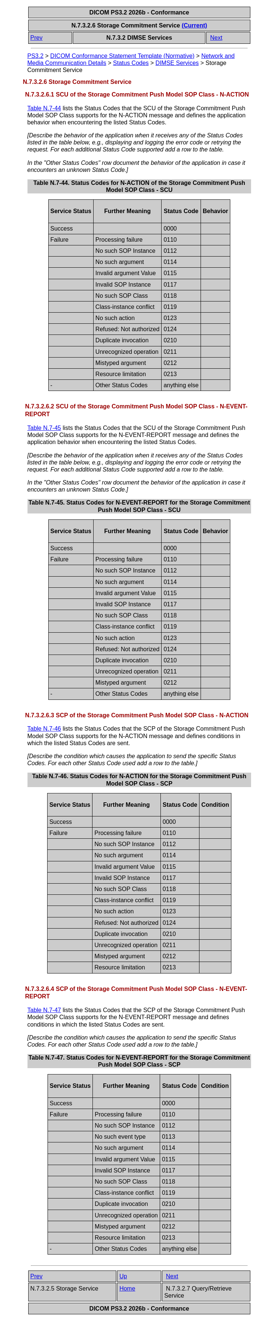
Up (123, 1276)
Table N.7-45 (44, 428)
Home (127, 1288)
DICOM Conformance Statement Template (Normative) (122, 56)
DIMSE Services (177, 63)
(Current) (194, 25)
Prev (36, 38)
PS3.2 (35, 56)
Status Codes (131, 63)
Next (216, 38)
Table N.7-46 (44, 728)
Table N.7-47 (44, 1010)
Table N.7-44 (44, 108)
